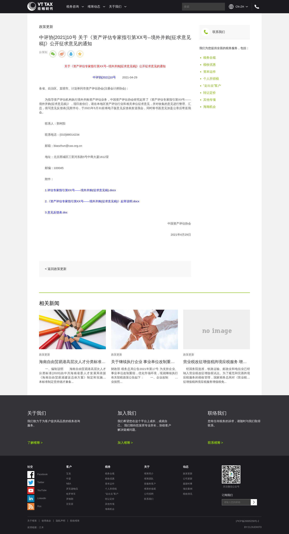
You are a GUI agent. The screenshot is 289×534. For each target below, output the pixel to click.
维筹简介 (148, 473)
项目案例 (187, 488)
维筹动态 (94, 6)
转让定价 (209, 92)
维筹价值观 (150, 488)
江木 (41, 527)
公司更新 (187, 478)
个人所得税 (211, 78)
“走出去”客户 (212, 85)
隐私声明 (60, 521)
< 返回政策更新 (55, 269)
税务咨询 (72, 6)
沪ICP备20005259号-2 (247, 521)
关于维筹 (32, 521)
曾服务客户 (150, 483)
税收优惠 (209, 64)
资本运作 (209, 71)
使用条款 (46, 521)
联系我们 (218, 32)
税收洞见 (187, 493)
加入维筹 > (125, 442)
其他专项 (209, 99)
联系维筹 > (215, 442)
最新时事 (187, 483)
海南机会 (209, 106)
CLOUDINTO (255, 527)
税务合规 (209, 57)
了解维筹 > (35, 442)
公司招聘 (148, 493)
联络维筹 (74, 521)
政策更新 (187, 473)
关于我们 (115, 6)
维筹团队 (148, 478)
